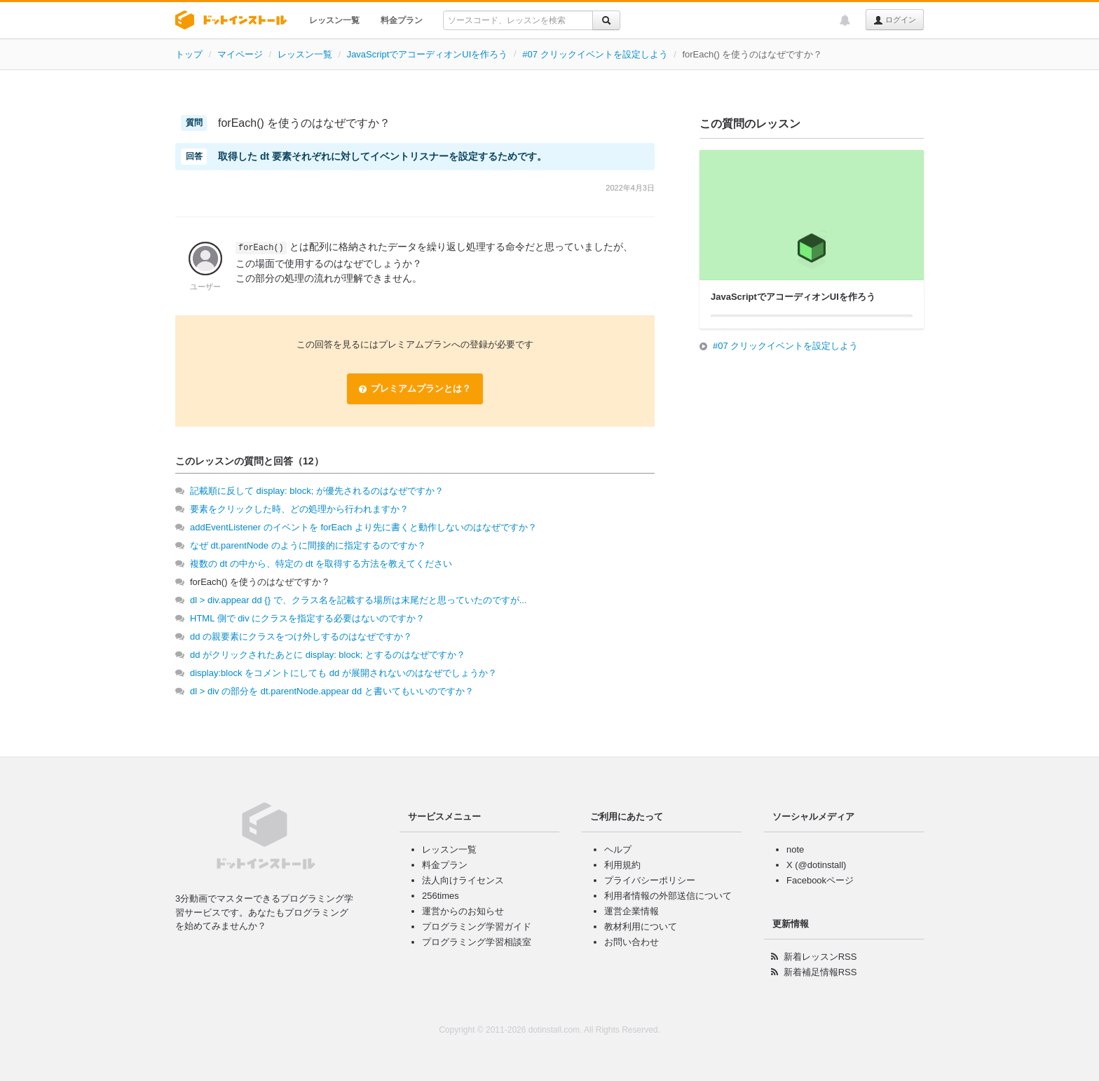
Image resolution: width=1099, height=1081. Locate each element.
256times (440, 895)
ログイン (894, 20)
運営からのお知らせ (463, 911)
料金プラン (402, 20)
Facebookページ (820, 880)
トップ (189, 54)
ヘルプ (618, 849)
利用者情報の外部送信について (668, 895)
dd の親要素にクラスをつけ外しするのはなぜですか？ (301, 636)
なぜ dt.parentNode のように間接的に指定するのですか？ (308, 545)
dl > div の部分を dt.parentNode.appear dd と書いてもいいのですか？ (332, 691)
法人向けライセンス (463, 880)
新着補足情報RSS (820, 972)
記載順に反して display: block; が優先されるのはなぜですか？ (317, 491)
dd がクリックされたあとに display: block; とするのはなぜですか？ (327, 654)
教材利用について (640, 926)
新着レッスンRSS (820, 956)
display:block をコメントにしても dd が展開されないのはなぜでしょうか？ (343, 673)
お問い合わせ (631, 942)
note (795, 849)
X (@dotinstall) (816, 865)
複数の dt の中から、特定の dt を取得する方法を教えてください (321, 563)
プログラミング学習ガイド (476, 926)
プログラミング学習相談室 (476, 942)
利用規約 (622, 865)
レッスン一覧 (334, 20)
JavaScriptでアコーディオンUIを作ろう (427, 54)
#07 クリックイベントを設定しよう (594, 54)
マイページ (240, 54)
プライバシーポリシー (649, 880)
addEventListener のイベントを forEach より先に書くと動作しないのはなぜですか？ (363, 527)
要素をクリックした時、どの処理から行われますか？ (299, 509)
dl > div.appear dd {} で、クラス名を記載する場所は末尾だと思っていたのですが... (358, 600)
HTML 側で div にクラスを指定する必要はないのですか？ (307, 618)
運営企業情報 (631, 911)
